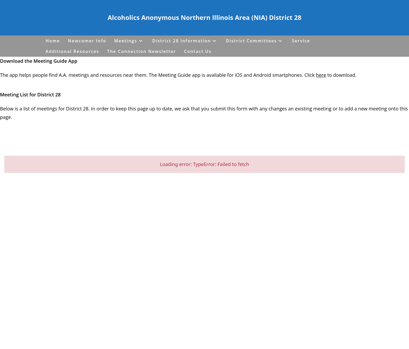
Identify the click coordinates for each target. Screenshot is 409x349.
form (243, 108)
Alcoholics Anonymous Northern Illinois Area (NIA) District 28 (204, 17)
